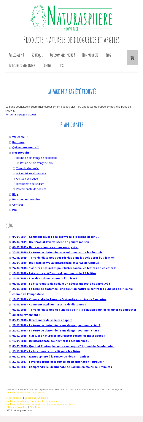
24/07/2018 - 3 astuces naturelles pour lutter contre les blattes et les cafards (64, 268)
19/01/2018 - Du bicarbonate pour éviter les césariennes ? (50, 341)
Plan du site (35, 407)
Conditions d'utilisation (36, 397)
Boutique (37, 55)
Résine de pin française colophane (36, 158)
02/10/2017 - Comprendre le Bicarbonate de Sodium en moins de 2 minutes (62, 367)
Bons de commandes (22, 65)
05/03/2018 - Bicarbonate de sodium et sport (42, 320)
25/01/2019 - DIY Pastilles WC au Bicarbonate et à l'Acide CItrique (55, 263)
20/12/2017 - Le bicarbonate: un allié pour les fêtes (46, 351)
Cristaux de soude (27, 178)
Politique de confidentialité (61, 403)
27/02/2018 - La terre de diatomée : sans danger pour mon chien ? (56, 325)
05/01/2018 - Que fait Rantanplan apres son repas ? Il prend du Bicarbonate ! (63, 346)
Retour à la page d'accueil (20, 114)
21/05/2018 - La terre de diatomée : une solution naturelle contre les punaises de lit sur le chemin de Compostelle (72, 291)
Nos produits (90, 55)
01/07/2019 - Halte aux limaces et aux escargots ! (45, 247)
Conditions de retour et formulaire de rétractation (31, 401)
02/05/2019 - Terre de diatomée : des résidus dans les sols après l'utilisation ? (64, 257)
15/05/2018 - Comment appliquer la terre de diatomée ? (49, 304)
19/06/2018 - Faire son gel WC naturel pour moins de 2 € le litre (54, 273)
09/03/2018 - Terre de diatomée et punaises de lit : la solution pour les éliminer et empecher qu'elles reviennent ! (74, 312)
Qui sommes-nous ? (62, 55)
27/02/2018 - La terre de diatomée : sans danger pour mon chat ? (55, 330)
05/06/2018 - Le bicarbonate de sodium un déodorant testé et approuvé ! (61, 283)
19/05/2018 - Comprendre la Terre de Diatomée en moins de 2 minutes (59, 299)
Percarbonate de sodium (31, 189)
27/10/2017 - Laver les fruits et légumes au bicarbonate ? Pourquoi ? (58, 361)
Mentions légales (13, 397)
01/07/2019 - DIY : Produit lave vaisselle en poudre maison (50, 242)
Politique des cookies (16, 407)
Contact (47, 65)
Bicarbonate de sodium (30, 184)
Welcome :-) (16, 55)
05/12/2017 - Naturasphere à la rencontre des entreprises (51, 356)
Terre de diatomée (27, 168)
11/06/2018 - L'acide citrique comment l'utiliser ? (44, 278)
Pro (62, 65)
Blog (108, 55)
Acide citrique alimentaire (31, 173)
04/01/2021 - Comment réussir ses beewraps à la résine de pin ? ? (55, 237)
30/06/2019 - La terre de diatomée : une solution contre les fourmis (57, 252)
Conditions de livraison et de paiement (25, 392)
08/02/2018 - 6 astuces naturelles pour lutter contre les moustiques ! (58, 335)
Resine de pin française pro (36, 163)
